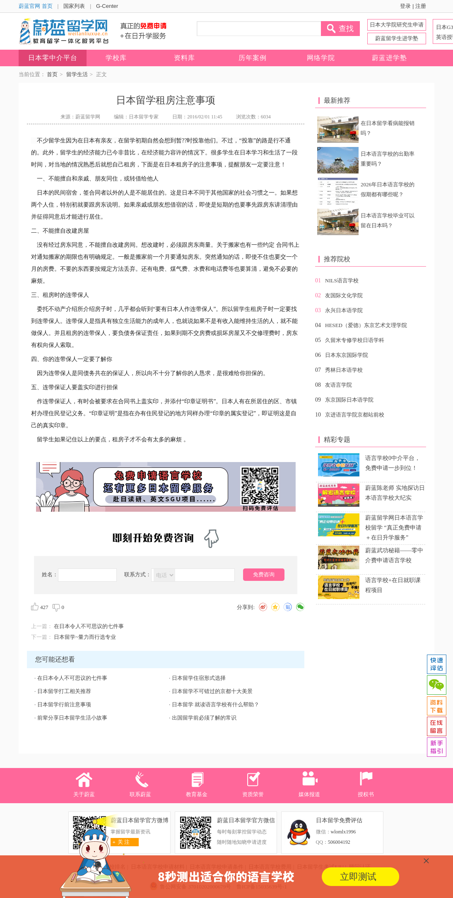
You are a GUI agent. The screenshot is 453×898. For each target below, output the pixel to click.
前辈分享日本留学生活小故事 (72, 718)
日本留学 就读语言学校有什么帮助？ (215, 704)
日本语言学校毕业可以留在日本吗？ (387, 220)
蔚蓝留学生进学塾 (396, 38)
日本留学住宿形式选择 (199, 678)
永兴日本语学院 (344, 310)
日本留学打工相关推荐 (64, 691)
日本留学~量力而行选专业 (85, 637)
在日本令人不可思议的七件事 (89, 626)
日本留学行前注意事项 (64, 704)
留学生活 (77, 74)
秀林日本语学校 (344, 370)
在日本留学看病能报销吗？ (387, 128)
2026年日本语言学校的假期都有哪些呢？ (387, 189)
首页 (52, 74)
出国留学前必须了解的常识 (204, 718)
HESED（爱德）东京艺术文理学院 (366, 325)
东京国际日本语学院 (349, 400)
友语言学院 (338, 385)
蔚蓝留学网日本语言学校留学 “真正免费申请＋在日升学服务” (394, 528)
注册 (420, 6)
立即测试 (358, 877)
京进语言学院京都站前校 (354, 415)
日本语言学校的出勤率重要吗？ (387, 159)
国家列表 (74, 6)
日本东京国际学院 (346, 355)
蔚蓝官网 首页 (36, 6)
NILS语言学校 (342, 280)
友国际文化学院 (344, 295)
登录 (405, 6)
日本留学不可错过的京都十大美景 (212, 691)
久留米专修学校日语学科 (354, 340)
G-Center (107, 6)
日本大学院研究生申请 (397, 25)
